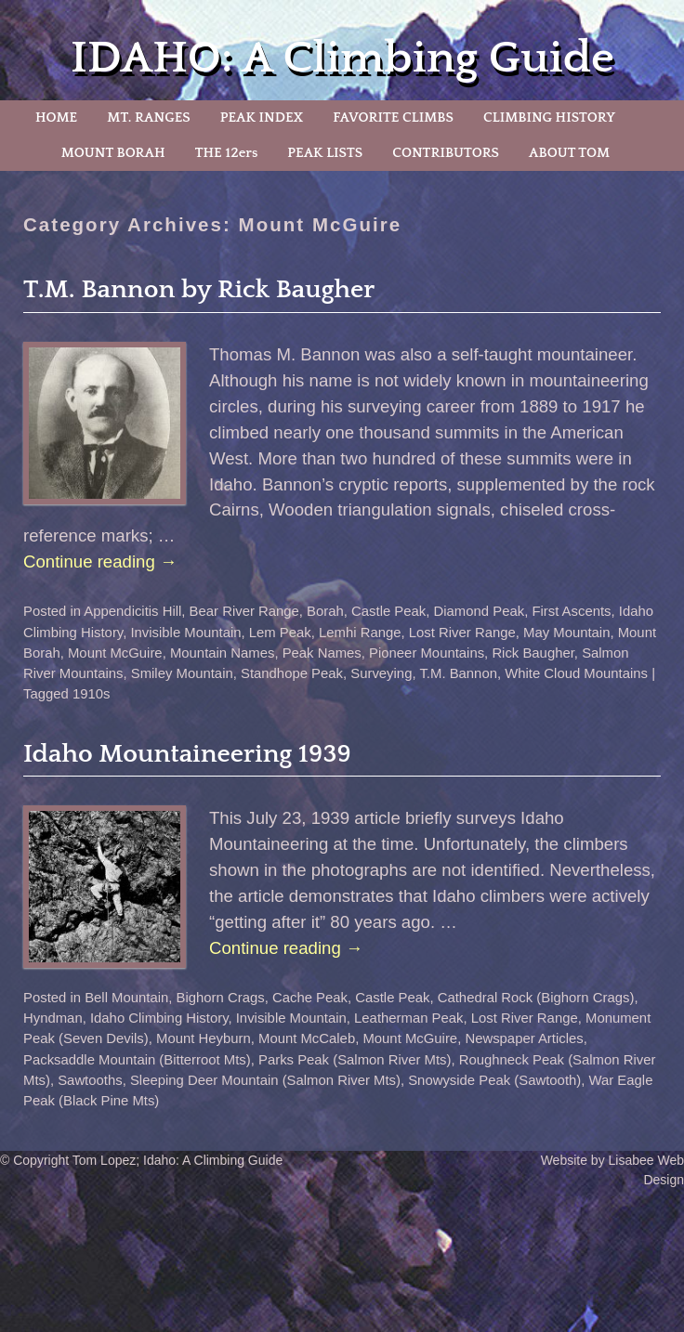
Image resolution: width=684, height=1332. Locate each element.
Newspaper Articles (524, 1038)
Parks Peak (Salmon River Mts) (354, 1059)
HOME (56, 117)
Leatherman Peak (408, 1018)
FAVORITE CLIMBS (393, 117)
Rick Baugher (532, 653)
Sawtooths (90, 1080)
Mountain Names (222, 653)
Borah (325, 611)
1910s (91, 693)
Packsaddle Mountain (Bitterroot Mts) (137, 1059)
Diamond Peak (479, 611)
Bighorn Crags (221, 997)
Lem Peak (280, 632)
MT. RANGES (148, 117)
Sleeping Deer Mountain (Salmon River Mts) (265, 1080)
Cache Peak (310, 997)
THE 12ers (226, 153)
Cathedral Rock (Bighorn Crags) (536, 997)
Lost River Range (462, 632)
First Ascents (571, 611)
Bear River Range (244, 611)
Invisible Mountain (185, 632)
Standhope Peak (292, 673)
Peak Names (322, 653)
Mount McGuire (115, 653)
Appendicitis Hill (132, 611)
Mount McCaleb (306, 1038)
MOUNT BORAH (113, 153)
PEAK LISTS (324, 153)
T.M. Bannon (458, 673)
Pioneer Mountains (426, 653)
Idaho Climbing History (159, 1018)
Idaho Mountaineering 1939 (187, 753)
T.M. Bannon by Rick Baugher (199, 289)
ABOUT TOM (569, 153)
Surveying (381, 673)
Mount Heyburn (203, 1038)
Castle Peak (388, 611)
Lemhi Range (360, 632)
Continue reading (100, 561)
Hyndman (53, 1018)
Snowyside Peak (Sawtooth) (494, 1080)
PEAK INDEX (262, 117)
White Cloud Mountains (576, 673)
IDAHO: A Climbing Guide (342, 58)
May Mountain (566, 632)
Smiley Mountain (182, 673)
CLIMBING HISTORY (549, 117)
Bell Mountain (126, 997)
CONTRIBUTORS (445, 153)
